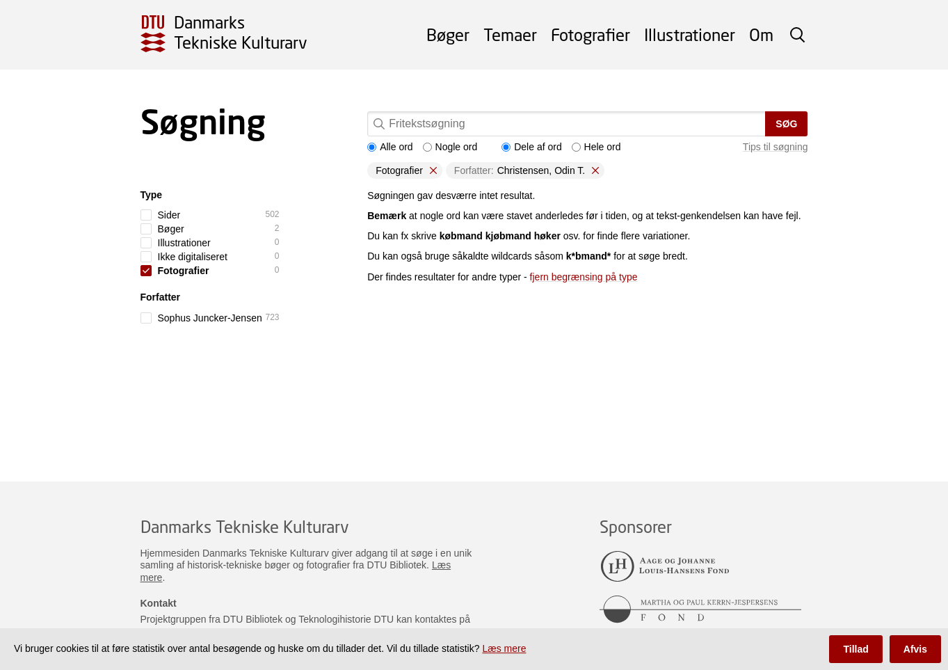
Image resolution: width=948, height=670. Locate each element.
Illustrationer (689, 34)
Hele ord (596, 146)
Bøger (447, 34)
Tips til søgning (775, 146)
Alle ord (389, 146)
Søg (786, 123)
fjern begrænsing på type (584, 276)
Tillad (855, 649)
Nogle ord (450, 146)
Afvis (915, 649)
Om (761, 34)
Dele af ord (531, 146)
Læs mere (504, 648)
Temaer (510, 34)
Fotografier (590, 34)
